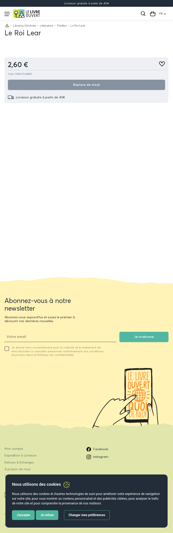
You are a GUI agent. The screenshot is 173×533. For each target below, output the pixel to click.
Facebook (97, 449)
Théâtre (62, 25)
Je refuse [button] (47, 515)
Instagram (97, 457)
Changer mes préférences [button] (86, 515)
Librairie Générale (24, 25)
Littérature (46, 25)
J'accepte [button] (23, 515)
